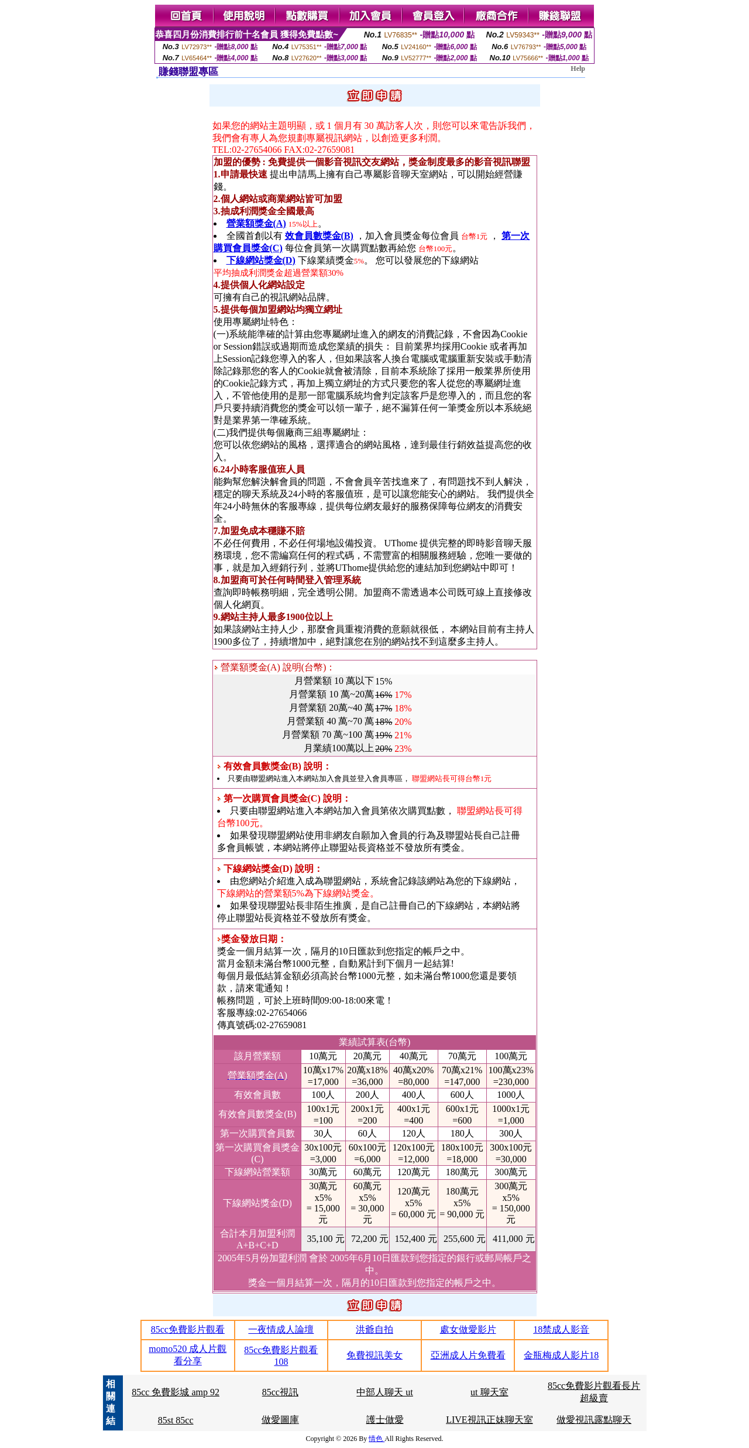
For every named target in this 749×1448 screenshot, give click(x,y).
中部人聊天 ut (384, 1392)
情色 (376, 1439)
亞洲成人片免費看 (468, 1355)
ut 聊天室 (489, 1392)
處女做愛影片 (468, 1329)
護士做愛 (385, 1420)
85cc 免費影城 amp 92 (175, 1392)
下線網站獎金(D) (261, 260)
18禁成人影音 (561, 1329)
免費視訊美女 (374, 1355)
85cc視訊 (280, 1392)
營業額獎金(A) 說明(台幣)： (275, 667)
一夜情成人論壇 (281, 1329)
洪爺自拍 (374, 1329)
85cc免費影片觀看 (188, 1329)
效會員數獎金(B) (319, 236)
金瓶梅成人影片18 (561, 1355)
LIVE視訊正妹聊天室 (489, 1420)
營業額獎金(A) (256, 223)
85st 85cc (176, 1420)
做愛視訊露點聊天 (593, 1420)
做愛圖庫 (280, 1420)
